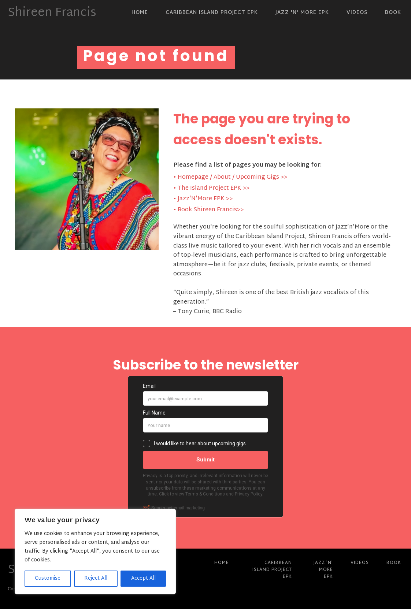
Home (140, 12)
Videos (357, 12)
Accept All (143, 578)
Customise (47, 578)
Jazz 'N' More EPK (302, 12)
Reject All (95, 578)
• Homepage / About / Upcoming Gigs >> (230, 177)
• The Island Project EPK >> (211, 188)
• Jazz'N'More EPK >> (203, 199)
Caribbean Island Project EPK (212, 12)
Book (393, 12)
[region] (95, 551)
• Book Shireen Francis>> (208, 210)
